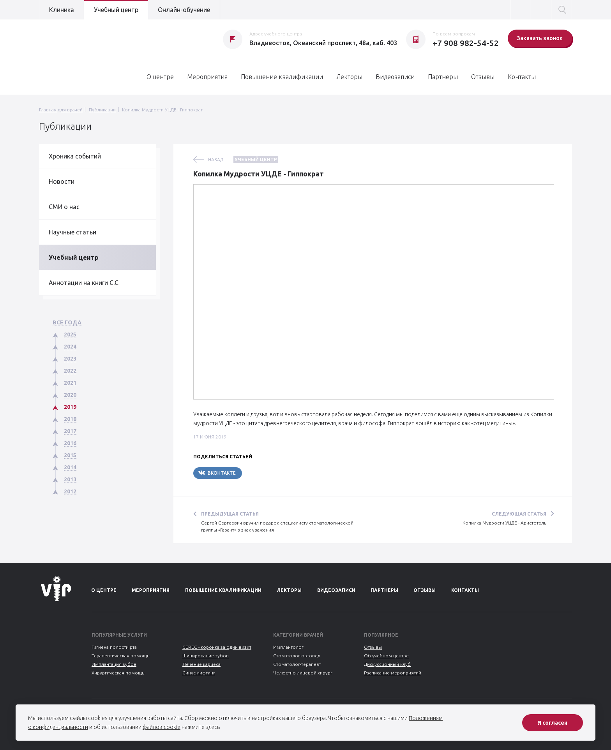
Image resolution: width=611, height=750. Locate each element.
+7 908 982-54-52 (466, 43)
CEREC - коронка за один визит (216, 647)
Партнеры (443, 76)
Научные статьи (72, 232)
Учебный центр (116, 9)
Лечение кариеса (201, 664)
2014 (70, 467)
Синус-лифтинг (198, 672)
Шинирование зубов (205, 655)
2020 (70, 395)
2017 (70, 431)
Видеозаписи (395, 76)
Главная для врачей (61, 109)
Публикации (102, 109)
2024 (70, 346)
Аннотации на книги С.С (83, 282)
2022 (70, 371)
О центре (160, 76)
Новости (61, 181)
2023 (70, 359)
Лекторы (349, 76)
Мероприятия (207, 76)
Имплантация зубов (114, 664)
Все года (67, 322)
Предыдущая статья (230, 513)
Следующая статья (519, 513)
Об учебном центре (386, 655)
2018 (70, 419)
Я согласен (552, 723)
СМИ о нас (64, 206)
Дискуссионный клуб (387, 664)
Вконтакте (217, 472)
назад (215, 159)
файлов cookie (161, 727)
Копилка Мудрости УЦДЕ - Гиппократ (162, 109)
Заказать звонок (540, 38)
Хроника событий (75, 156)
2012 (70, 491)
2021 (70, 383)
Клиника (61, 9)
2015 (70, 455)
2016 (70, 443)
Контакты (522, 76)
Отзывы (482, 76)
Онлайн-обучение (184, 9)
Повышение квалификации (282, 76)
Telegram (265, 472)
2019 (70, 407)
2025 (70, 334)
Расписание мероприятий (392, 672)
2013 (70, 479)
